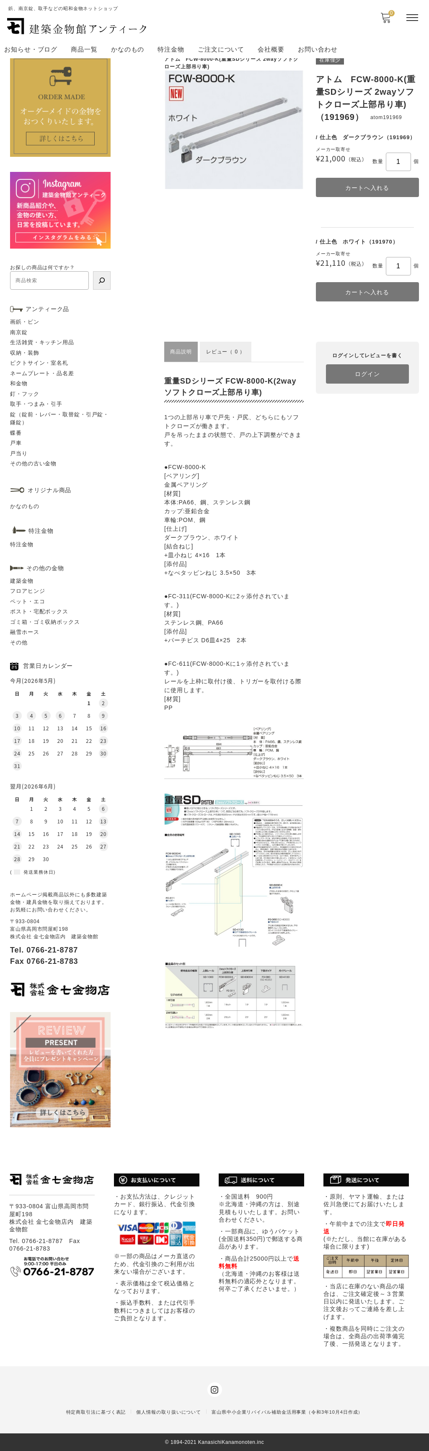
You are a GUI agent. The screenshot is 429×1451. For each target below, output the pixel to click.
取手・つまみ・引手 (36, 404)
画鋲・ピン (24, 322)
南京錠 (19, 332)
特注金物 (171, 49)
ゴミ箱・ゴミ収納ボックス (45, 622)
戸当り (19, 453)
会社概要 (271, 49)
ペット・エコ (27, 601)
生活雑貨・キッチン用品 (42, 342)
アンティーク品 (47, 309)
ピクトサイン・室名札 (39, 363)
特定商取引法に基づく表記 (96, 1412)
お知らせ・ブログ (30, 49)
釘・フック (24, 394)
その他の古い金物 (33, 463)
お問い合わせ (318, 49)
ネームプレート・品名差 (42, 373)
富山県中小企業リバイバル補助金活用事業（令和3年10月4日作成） (287, 1412)
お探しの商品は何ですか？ (42, 267)
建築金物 (22, 581)
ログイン (367, 374)
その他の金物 (45, 568)
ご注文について (221, 49)
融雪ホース (24, 632)
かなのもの (128, 49)
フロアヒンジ (27, 591)
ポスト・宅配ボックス (39, 611)
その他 (19, 642)
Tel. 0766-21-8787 (44, 950)
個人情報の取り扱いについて (168, 1412)
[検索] (102, 280)
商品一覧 (84, 49)
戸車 (16, 443)
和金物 (19, 383)
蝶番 (16, 433)
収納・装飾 (24, 353)
